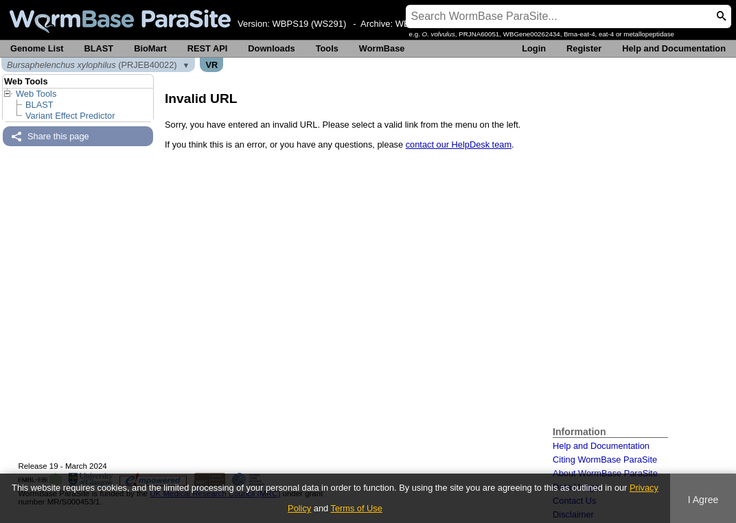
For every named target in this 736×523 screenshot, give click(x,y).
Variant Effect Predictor (70, 116)
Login (534, 48)
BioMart (150, 48)
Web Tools (36, 94)
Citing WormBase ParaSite (605, 459)
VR (211, 65)
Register (583, 48)
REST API (207, 48)
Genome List (37, 48)
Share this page (58, 136)
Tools (327, 48)
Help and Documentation (674, 48)
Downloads (271, 48)
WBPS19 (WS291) (310, 24)
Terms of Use (356, 508)
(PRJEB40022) (92, 65)
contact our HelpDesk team (458, 144)
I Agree (703, 499)
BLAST (99, 48)
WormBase (382, 48)
